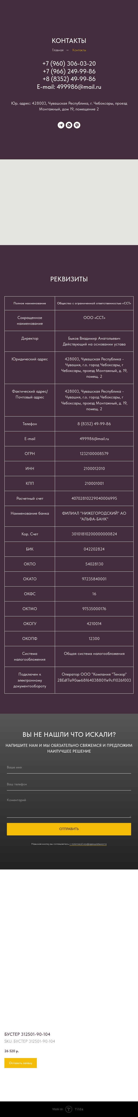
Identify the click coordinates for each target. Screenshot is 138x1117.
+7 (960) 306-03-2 (67, 63)
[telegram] (61, 125)
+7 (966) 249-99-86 (69, 71)
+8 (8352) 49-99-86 (69, 79)
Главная (57, 50)
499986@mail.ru (79, 86)
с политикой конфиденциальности (88, 843)
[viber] (77, 125)
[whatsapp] (69, 125)
